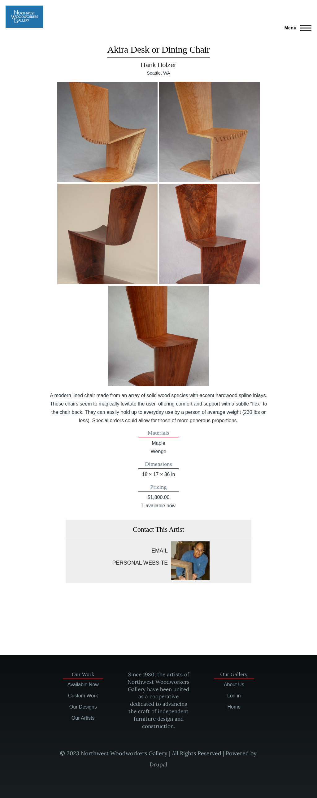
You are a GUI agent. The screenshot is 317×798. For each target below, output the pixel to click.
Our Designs (83, 706)
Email (159, 551)
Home (234, 706)
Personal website (140, 563)
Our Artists (83, 718)
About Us (234, 684)
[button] (107, 132)
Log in (234, 695)
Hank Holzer (158, 64)
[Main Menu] (296, 27)
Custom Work (83, 695)
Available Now (83, 684)
